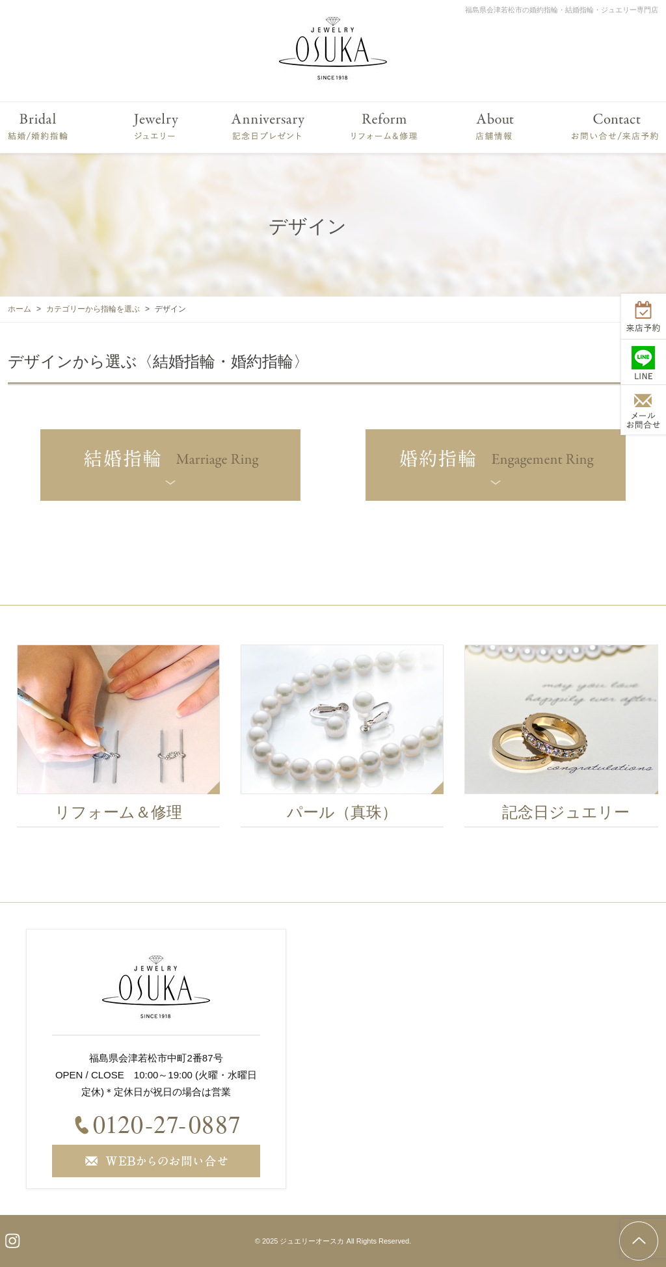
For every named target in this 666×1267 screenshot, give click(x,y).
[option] (127, 739)
